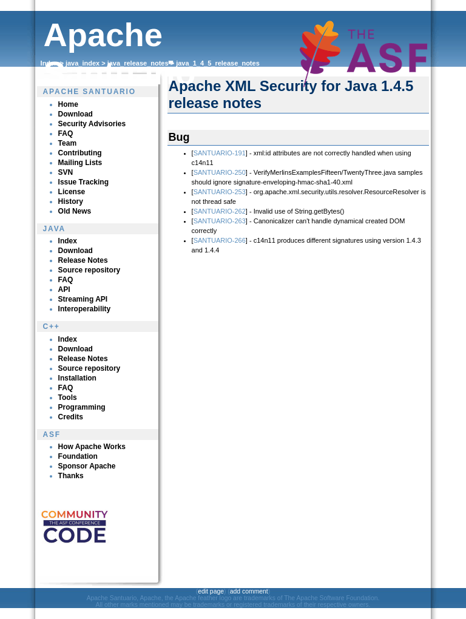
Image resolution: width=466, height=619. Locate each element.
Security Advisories (92, 124)
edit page (211, 591)
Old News (75, 211)
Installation (77, 378)
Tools (67, 397)
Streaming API (83, 299)
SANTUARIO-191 (220, 153)
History (70, 201)
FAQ (65, 133)
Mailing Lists (80, 162)
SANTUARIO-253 (220, 191)
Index (49, 63)
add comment (249, 591)
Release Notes (83, 260)
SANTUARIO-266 (220, 240)
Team (67, 143)
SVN (65, 172)
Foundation (78, 456)
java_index (83, 63)
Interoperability (84, 309)
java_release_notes (138, 63)
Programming (82, 407)
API (64, 289)
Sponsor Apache (87, 466)
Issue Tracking (83, 182)
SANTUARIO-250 (220, 172)
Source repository (89, 270)
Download (75, 114)
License (72, 192)
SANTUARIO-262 (220, 211)
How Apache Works (92, 446)
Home (68, 104)
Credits (70, 417)
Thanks (71, 476)
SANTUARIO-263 (220, 221)
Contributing (80, 153)
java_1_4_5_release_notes (218, 63)
